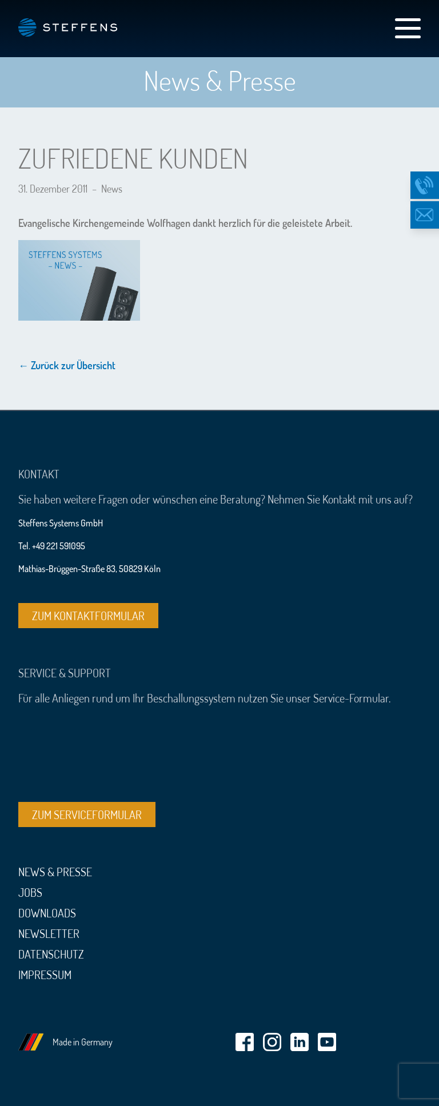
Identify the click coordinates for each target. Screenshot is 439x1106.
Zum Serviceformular (87, 814)
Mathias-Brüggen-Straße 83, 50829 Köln (89, 568)
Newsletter (48, 933)
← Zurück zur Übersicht (66, 365)
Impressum (44, 974)
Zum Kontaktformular (88, 615)
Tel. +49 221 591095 (51, 546)
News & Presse (55, 871)
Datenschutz (51, 954)
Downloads (47, 912)
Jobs (30, 892)
